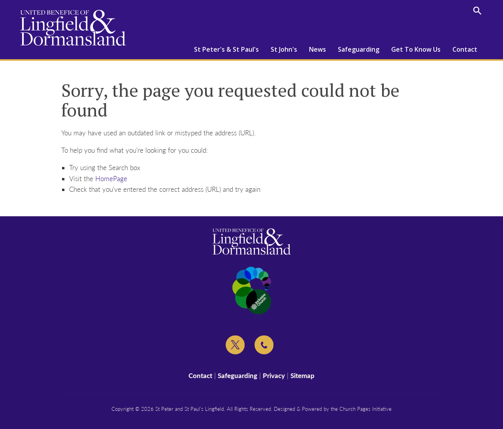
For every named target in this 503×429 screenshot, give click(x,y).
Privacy (274, 375)
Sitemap (302, 375)
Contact (464, 49)
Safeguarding (358, 49)
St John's (284, 49)
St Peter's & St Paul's (226, 49)
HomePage (111, 178)
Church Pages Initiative (365, 409)
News (317, 49)
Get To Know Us (416, 49)
